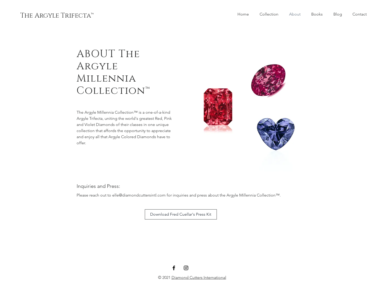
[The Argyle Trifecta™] (57, 16)
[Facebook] (174, 268)
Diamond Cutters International (199, 277)
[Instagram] (186, 268)
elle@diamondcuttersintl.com (139, 195)
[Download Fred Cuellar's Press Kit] (181, 214)
